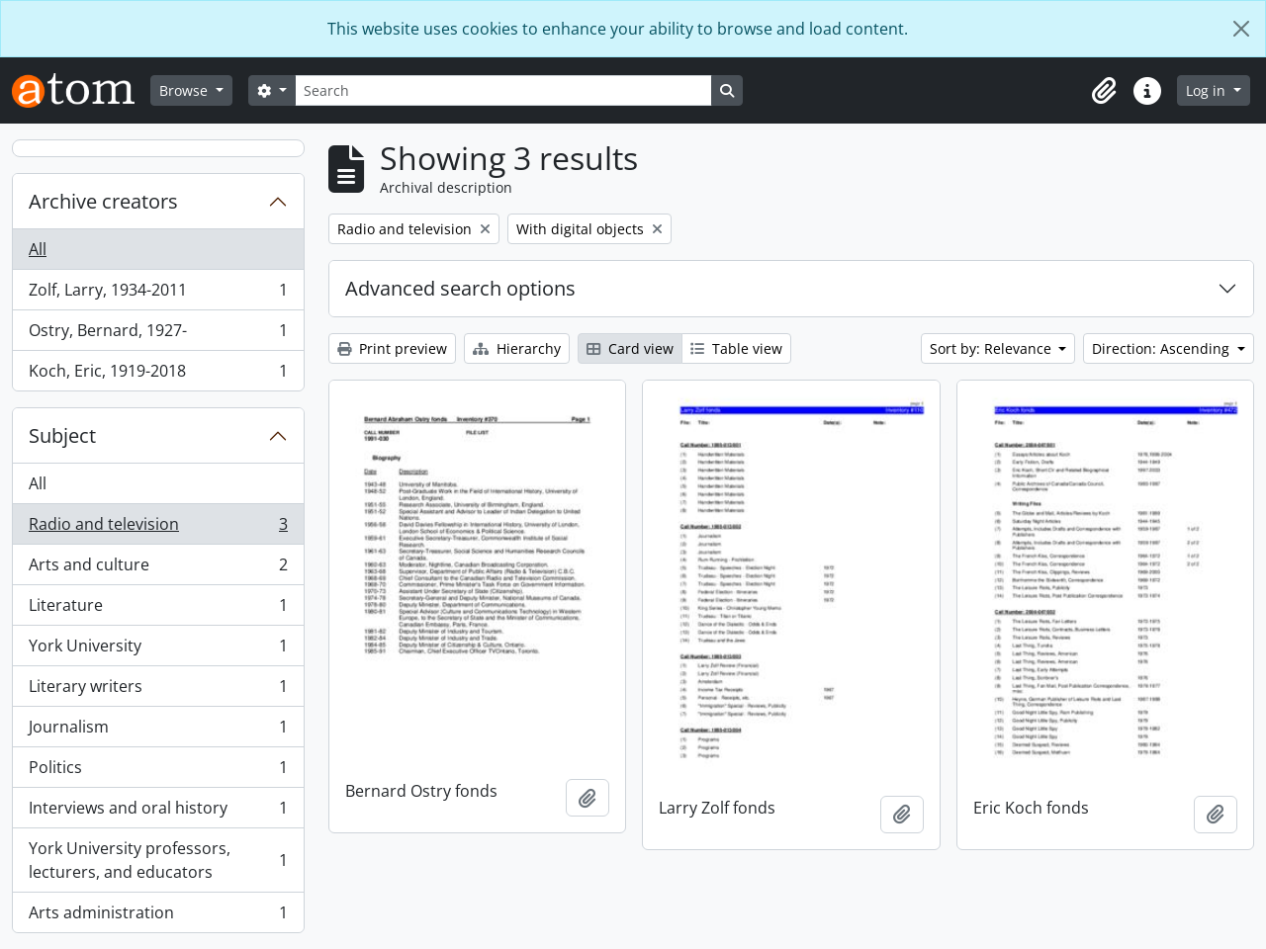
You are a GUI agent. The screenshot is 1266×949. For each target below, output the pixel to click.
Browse (185, 90)
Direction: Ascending (1162, 348)
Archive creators (103, 201)
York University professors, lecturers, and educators (158, 860)
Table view (736, 348)
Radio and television (158, 528)
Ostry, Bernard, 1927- (158, 334)
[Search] (503, 90)
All (37, 249)
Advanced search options (460, 288)
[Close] (1241, 28)
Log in (1207, 90)
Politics (158, 771)
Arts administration (158, 916)
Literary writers (158, 690)
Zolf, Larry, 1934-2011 (158, 294)
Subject (62, 435)
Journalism (158, 731)
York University (158, 650)
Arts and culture (158, 569)
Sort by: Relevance (992, 348)
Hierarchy (517, 348)
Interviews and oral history (158, 812)
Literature (158, 609)
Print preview (392, 348)
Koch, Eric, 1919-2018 (158, 374)
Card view (630, 348)
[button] (1104, 91)
